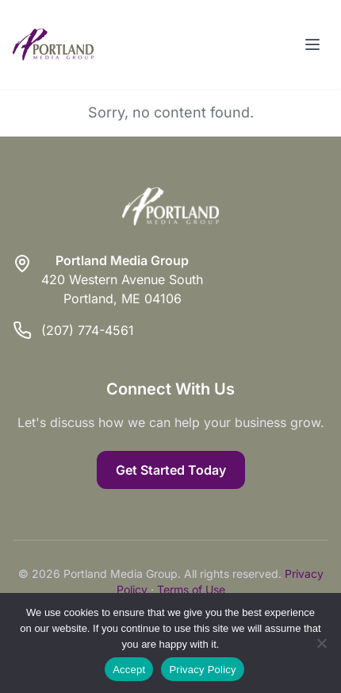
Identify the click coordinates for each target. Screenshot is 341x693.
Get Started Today (171, 470)
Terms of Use (191, 589)
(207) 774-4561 (87, 330)
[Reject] (321, 643)
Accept (129, 670)
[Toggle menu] (312, 44)
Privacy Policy (202, 670)
